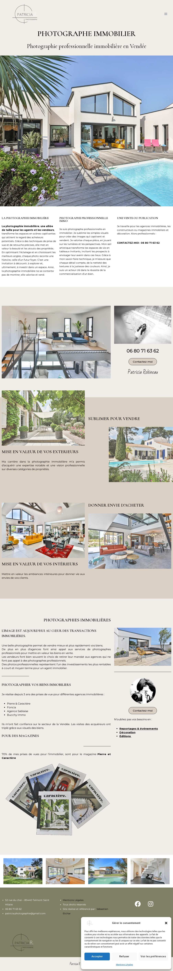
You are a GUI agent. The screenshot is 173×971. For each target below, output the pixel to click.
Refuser (124, 956)
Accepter (97, 956)
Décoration (127, 732)
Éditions (125, 736)
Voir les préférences (153, 956)
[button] (166, 923)
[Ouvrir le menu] (166, 13)
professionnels (146, 233)
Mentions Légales (124, 964)
